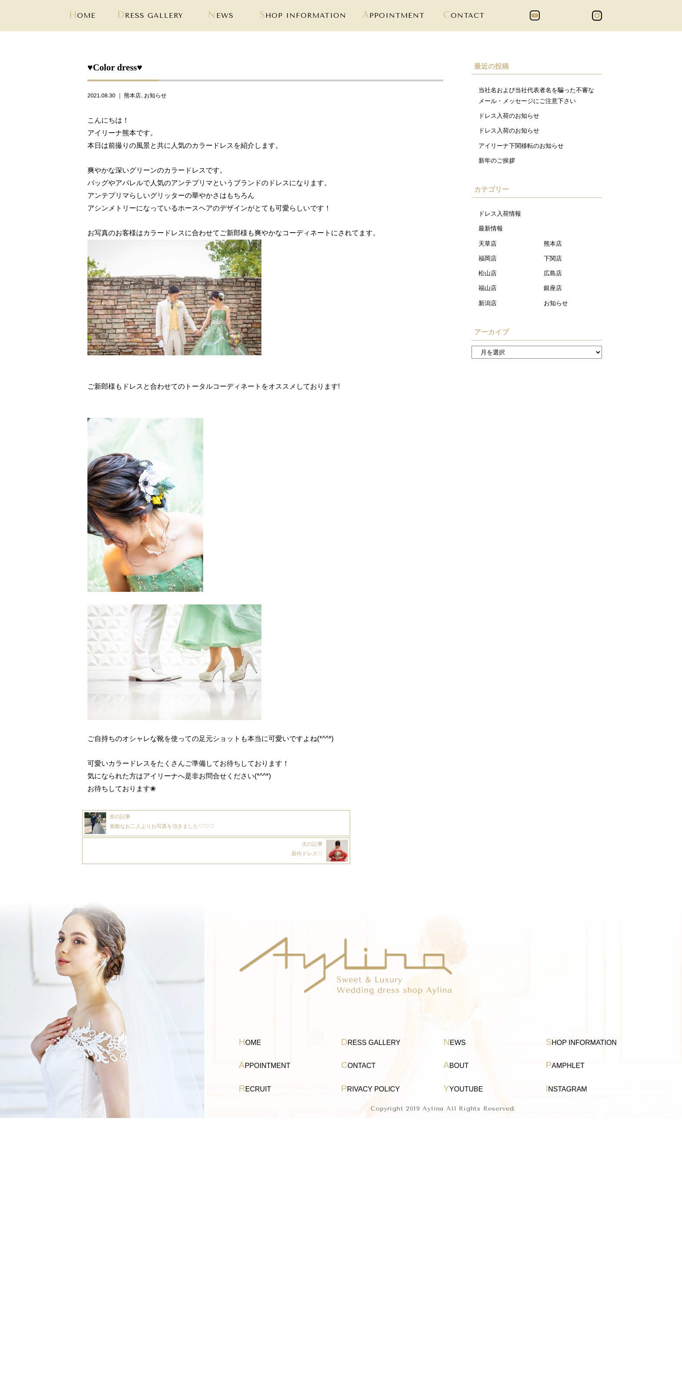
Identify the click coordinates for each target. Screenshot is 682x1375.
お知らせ (155, 95)
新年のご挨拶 (496, 163)
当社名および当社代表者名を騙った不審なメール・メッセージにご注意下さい (536, 96)
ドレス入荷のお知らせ (508, 117)
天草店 (487, 247)
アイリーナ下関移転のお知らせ (521, 148)
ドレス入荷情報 (499, 217)
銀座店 (553, 294)
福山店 (487, 294)
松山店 (487, 278)
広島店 (553, 278)
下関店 (553, 263)
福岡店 (487, 263)
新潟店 (487, 309)
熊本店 (132, 95)
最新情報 (490, 232)
